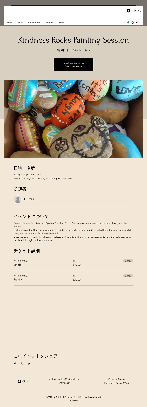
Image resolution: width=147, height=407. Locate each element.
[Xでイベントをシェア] (22, 364)
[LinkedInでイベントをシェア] (29, 364)
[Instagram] (132, 22)
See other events (73, 66)
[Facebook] (136, 22)
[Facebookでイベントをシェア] (15, 364)
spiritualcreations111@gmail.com (64, 379)
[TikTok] (128, 22)
